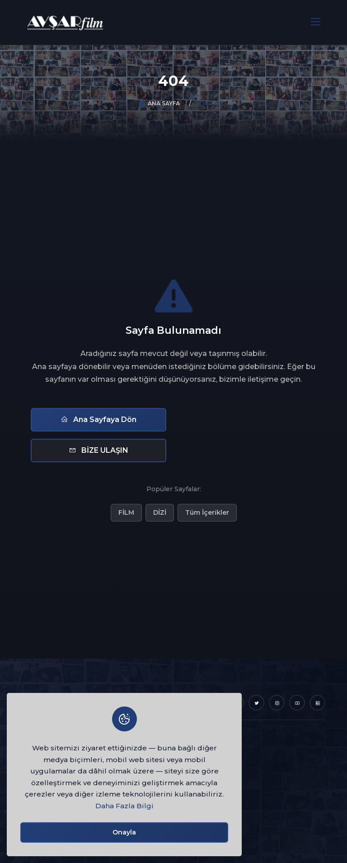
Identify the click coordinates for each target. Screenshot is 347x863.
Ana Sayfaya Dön (98, 419)
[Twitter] (256, 703)
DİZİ (159, 512)
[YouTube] (297, 703)
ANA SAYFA (164, 103)
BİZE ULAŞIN (98, 450)
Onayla (124, 832)
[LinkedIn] (317, 703)
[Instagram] (277, 703)
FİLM (126, 512)
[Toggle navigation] (313, 22)
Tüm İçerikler (207, 512)
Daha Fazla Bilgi (124, 805)
